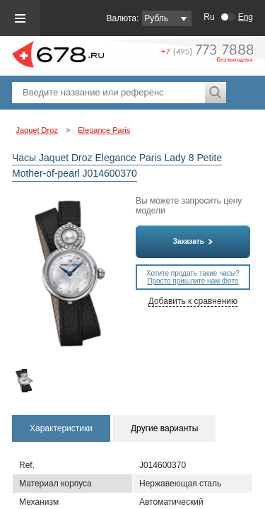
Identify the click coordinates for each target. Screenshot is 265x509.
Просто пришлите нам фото (192, 281)
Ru (209, 17)
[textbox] (108, 92)
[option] (25, 380)
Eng (245, 17)
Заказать (193, 241)
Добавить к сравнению (192, 301)
